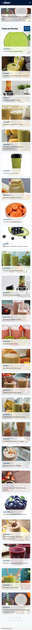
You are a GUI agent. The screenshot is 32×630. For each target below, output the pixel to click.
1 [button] (14, 620)
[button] (11, 620)
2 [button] (17, 620)
